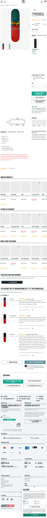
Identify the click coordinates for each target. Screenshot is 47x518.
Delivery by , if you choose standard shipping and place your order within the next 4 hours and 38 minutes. (39, 109)
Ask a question (12, 282)
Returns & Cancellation (23, 396)
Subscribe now (9, 419)
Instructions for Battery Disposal (6, 486)
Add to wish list (39, 97)
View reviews (43, 19)
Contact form (15, 466)
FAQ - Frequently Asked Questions (7, 484)
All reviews (3, 483)
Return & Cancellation (5, 480)
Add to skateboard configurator (39, 101)
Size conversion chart (7, 399)
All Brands (26, 479)
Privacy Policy (29, 512)
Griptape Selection (41, 35)
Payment (2, 478)
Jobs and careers (27, 480)
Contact (2, 487)
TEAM (26, 485)
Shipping (4, 396)
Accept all (34, 515)
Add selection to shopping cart (39, 93)
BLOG (26, 483)
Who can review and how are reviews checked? (11, 292)
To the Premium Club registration (35, 421)
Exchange (39, 396)
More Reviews (12, 362)
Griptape (34, 35)
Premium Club (34, 365)
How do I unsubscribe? (18, 430)
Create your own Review (35, 362)
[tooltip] (13, 299)
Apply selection (34, 507)
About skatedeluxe (28, 478)
